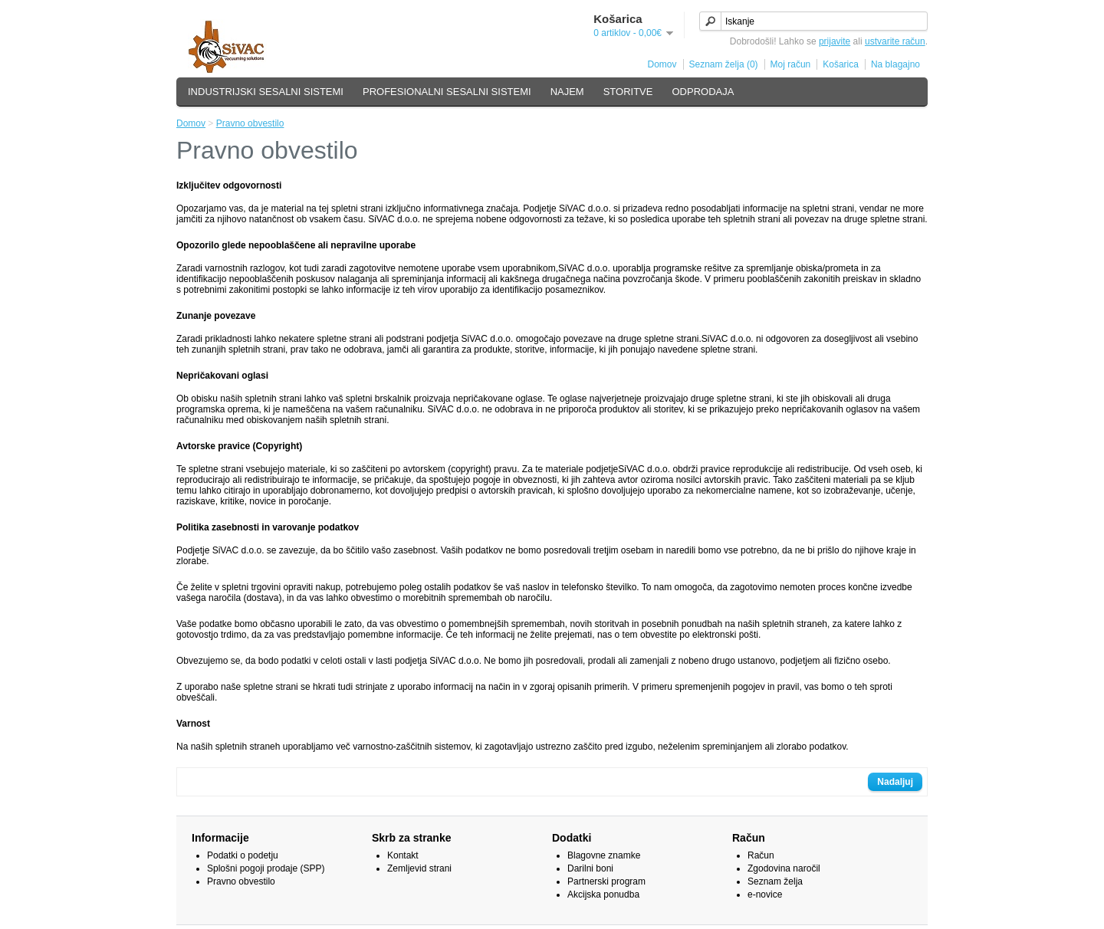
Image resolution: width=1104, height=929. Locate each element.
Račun (761, 855)
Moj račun (790, 64)
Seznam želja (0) (723, 64)
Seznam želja (775, 881)
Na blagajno (895, 64)
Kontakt (403, 855)
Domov (662, 64)
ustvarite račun (895, 41)
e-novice (765, 894)
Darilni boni (590, 868)
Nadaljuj (895, 781)
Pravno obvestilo (250, 123)
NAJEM (567, 91)
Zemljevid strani (419, 868)
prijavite (834, 41)
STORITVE (628, 91)
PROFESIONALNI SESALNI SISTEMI (447, 91)
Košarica (841, 64)
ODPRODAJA (703, 91)
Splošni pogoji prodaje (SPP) (265, 868)
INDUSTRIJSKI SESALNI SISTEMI (265, 91)
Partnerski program (606, 881)
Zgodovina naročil (784, 868)
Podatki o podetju (242, 855)
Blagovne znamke (603, 855)
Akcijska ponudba (603, 894)
